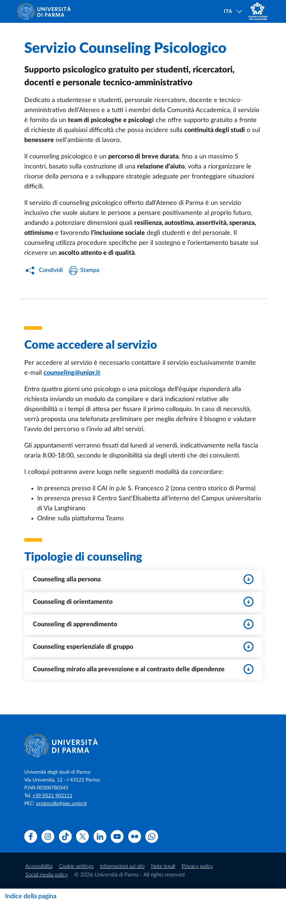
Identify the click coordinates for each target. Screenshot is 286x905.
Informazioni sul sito (122, 866)
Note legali (163, 866)
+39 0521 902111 (52, 795)
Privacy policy (197, 866)
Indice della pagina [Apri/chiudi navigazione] (30, 896)
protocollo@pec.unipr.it (61, 803)
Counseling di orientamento (143, 602)
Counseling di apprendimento (143, 624)
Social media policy (46, 875)
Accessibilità (38, 866)
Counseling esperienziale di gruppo (143, 647)
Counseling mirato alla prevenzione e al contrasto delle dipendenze (143, 669)
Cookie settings (76, 866)
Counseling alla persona (143, 579)
